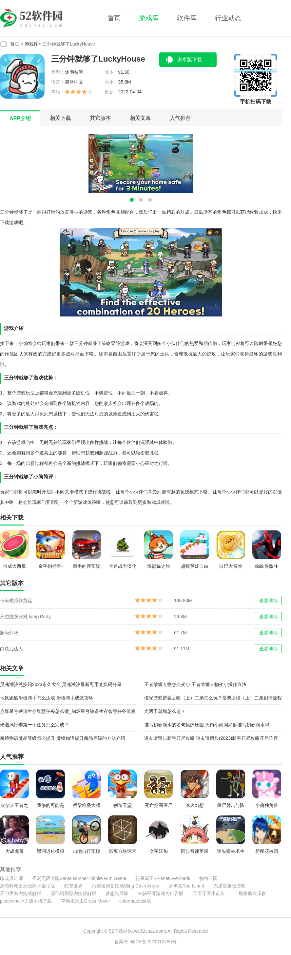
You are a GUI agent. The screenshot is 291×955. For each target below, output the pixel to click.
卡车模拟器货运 (16, 600)
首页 (114, 18)
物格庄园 (208, 878)
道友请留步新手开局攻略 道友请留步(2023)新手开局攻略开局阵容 (211, 738)
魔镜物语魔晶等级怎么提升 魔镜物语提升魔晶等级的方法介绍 (62, 738)
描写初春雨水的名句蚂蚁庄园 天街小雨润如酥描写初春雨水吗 (206, 724)
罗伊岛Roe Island (186, 885)
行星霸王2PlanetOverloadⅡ (162, 878)
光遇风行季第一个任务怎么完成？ (34, 724)
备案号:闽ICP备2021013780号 (145, 941)
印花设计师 (11, 878)
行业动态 (228, 18)
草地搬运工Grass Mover (85, 901)
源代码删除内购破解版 (73, 893)
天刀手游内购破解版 (20, 893)
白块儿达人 (11, 648)
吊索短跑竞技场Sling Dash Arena (125, 885)
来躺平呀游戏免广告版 (161, 893)
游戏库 (149, 18)
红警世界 (73, 885)
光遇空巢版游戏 (229, 885)
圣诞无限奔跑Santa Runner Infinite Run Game (79, 878)
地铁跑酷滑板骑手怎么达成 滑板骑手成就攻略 (46, 697)
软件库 (187, 18)
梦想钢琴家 (117, 893)
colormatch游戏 (135, 901)
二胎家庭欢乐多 (250, 893)
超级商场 (9, 632)
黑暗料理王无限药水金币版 (27, 885)
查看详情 (268, 600)
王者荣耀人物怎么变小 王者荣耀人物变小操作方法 (195, 684)
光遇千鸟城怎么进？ (164, 711)
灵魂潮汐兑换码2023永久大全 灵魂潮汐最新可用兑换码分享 (61, 684)
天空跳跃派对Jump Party (25, 616)
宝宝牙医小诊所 (209, 893)
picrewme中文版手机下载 (26, 901)
